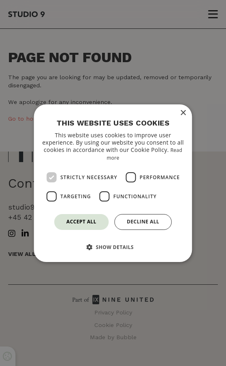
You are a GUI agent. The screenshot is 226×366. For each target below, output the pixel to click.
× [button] (183, 113)
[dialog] (113, 183)
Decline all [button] (143, 221)
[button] (113, 247)
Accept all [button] (81, 221)
